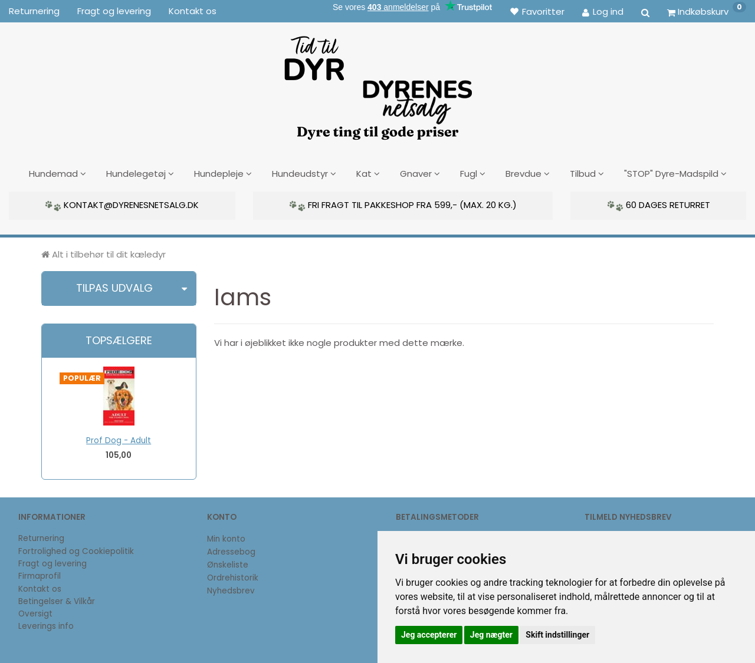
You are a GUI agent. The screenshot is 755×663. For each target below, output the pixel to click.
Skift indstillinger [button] (557, 634)
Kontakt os (192, 11)
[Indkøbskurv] (706, 11)
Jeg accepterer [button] (429, 634)
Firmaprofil (39, 574)
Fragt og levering (114, 11)
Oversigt (35, 612)
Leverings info (46, 625)
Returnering (34, 11)
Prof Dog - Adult (118, 438)
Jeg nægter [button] (491, 634)
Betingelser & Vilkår (56, 599)
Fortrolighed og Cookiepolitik (76, 549)
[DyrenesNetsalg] (377, 83)
